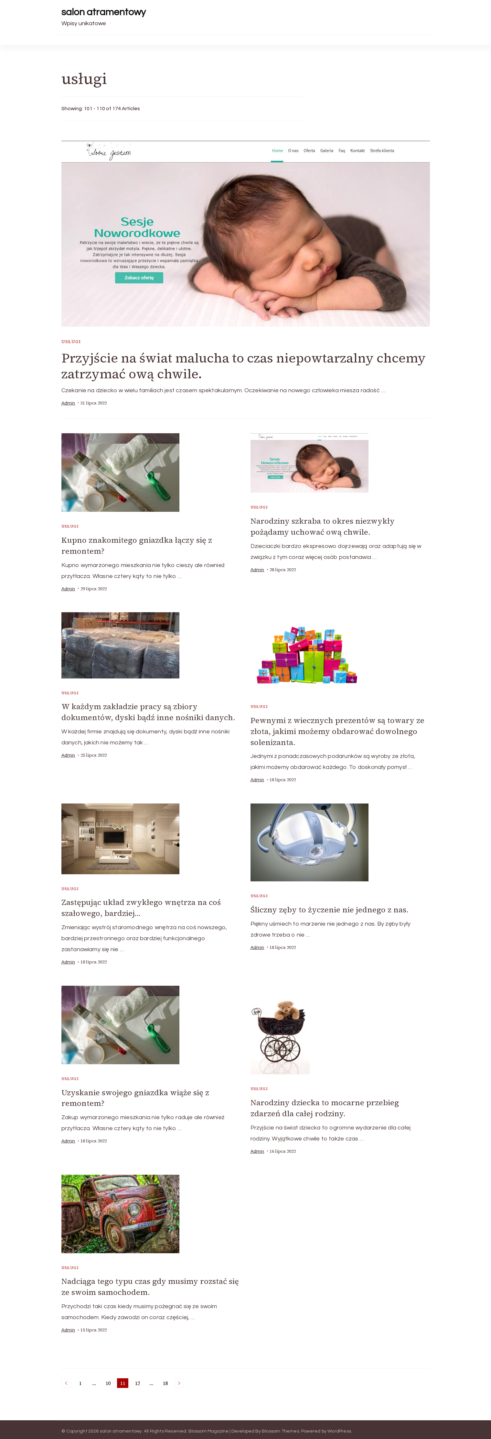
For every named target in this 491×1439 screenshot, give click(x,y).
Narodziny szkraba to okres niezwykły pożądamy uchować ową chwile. (323, 526)
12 (138, 1380)
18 (166, 1380)
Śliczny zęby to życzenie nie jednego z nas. (330, 908)
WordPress (339, 1427)
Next (179, 1379)
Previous (66, 1379)
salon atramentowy (103, 12)
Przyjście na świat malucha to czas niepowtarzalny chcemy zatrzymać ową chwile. (243, 366)
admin (68, 403)
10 (109, 1380)
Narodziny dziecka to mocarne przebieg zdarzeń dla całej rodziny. (325, 1105)
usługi (71, 341)
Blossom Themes (280, 1427)
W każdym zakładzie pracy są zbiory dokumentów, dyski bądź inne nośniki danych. (148, 711)
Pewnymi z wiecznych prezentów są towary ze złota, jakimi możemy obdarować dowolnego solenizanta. (337, 730)
